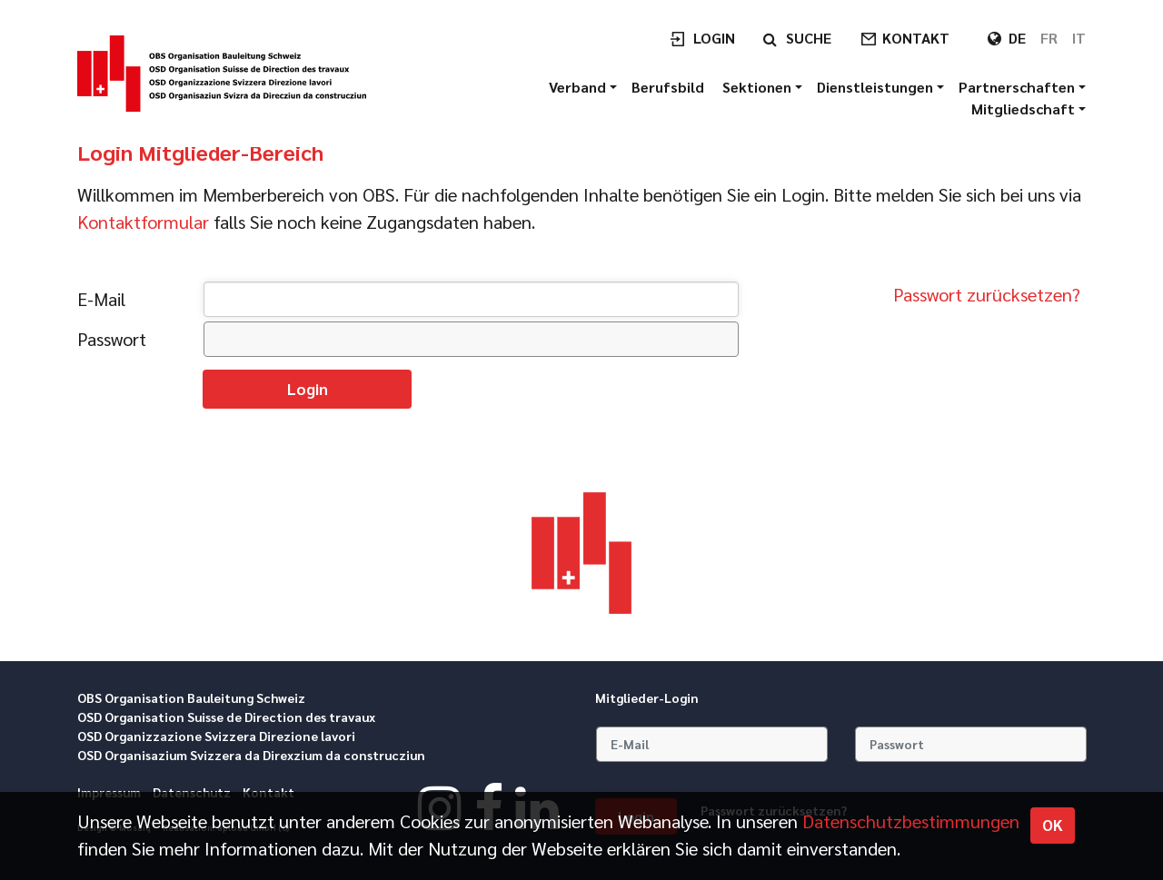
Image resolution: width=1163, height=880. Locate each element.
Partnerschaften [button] (1019, 86)
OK (1052, 825)
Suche (808, 37)
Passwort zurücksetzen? (986, 294)
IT (1079, 37)
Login (714, 38)
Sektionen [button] (758, 86)
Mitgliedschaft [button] (1025, 108)
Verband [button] (579, 86)
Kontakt (915, 38)
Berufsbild (669, 86)
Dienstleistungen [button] (877, 86)
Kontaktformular (143, 221)
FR (1049, 37)
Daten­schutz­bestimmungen (910, 821)
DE (1017, 37)
